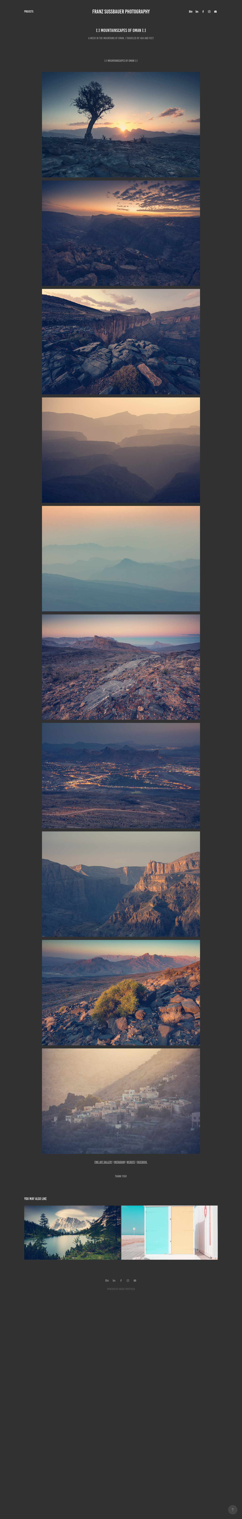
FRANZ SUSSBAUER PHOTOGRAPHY (121, 12)
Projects (28, 11)
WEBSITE (131, 1162)
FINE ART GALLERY (103, 1162)
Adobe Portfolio (127, 1289)
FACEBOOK (142, 1162)
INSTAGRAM (119, 1162)
